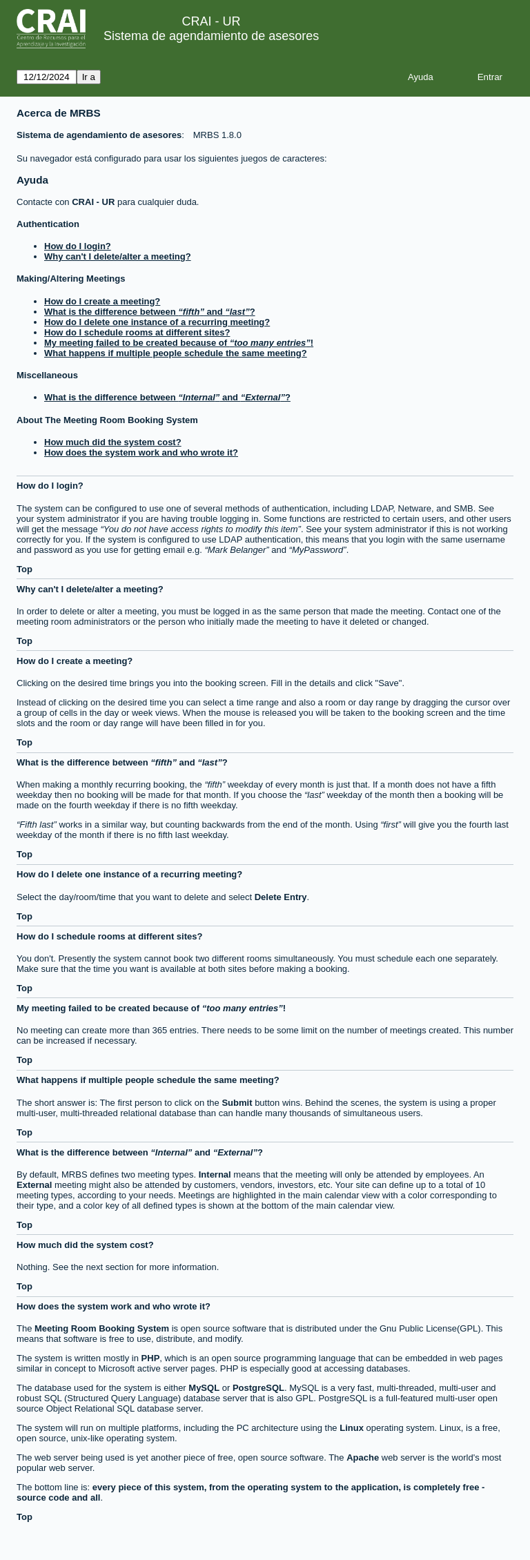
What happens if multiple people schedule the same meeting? (175, 353)
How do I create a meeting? (102, 301)
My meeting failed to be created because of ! (178, 343)
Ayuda (420, 77)
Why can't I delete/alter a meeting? (117, 256)
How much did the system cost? (112, 442)
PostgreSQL (258, 1388)
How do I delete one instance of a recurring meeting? (157, 322)
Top (24, 569)
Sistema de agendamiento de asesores (211, 36)
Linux (352, 1428)
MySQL (203, 1388)
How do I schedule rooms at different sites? (137, 332)
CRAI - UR (93, 202)
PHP (150, 1358)
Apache (362, 1457)
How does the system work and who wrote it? (141, 452)
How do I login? (77, 246)
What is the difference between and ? (149, 311)
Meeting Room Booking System (102, 1328)
